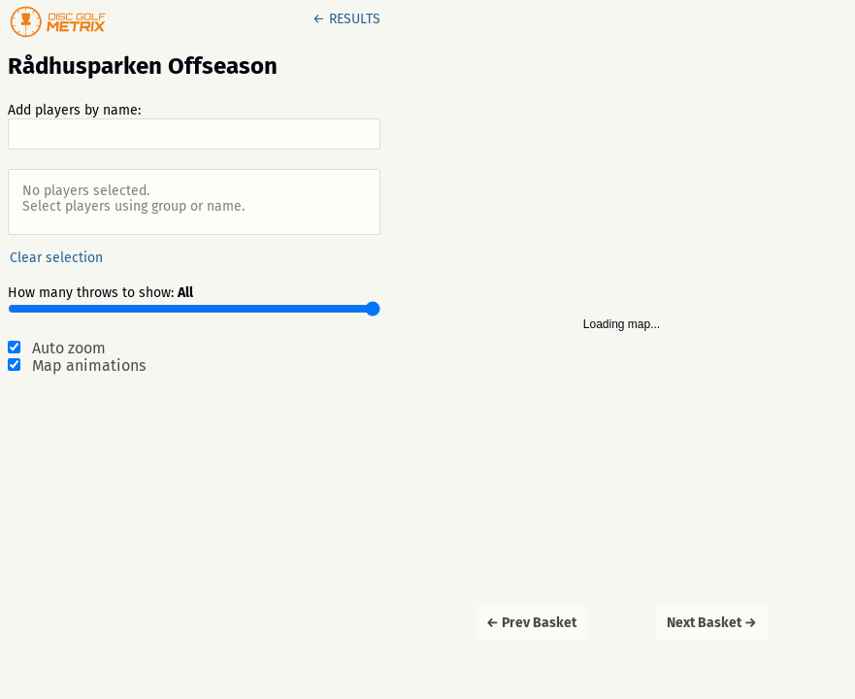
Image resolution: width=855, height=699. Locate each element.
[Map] (621, 349)
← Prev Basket (531, 623)
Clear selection (56, 258)
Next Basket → (712, 623)
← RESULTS (346, 19)
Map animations (89, 366)
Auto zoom (69, 348)
